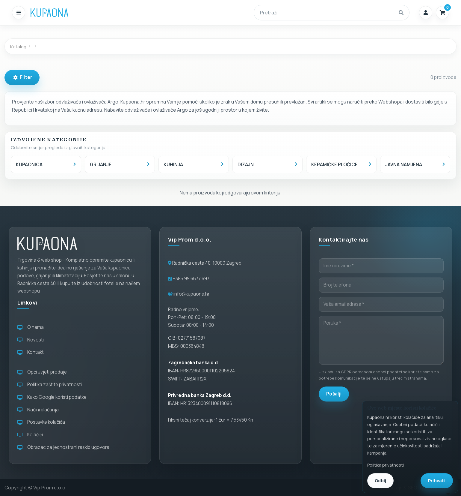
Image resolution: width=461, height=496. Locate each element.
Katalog (18, 47)
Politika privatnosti (385, 465)
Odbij (380, 480)
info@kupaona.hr (191, 294)
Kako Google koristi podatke (52, 397)
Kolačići (30, 434)
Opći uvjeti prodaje (42, 372)
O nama (30, 327)
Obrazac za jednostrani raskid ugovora (63, 447)
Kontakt (30, 352)
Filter (22, 77)
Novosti (30, 340)
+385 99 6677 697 (190, 278)
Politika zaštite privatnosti (49, 384)
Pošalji (333, 394)
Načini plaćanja (38, 410)
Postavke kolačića (41, 422)
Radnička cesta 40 (191, 263)
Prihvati (436, 480)
